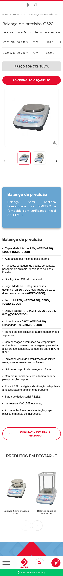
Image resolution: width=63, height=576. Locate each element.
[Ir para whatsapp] (31, 572)
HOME (5, 14)
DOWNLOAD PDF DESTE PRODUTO (35, 433)
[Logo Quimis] (23, 563)
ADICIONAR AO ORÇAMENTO (31, 80)
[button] (56, 161)
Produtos (19, 14)
